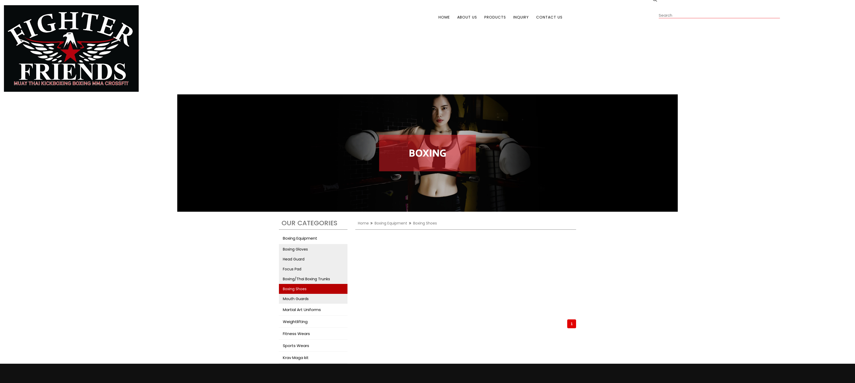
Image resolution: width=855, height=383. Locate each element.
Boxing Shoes (295, 288)
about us (467, 17)
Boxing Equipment (391, 223)
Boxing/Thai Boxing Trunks (306, 279)
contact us (549, 17)
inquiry (521, 17)
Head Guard (293, 259)
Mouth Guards (296, 298)
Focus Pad (292, 269)
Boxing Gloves (295, 249)
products (495, 17)
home (444, 17)
